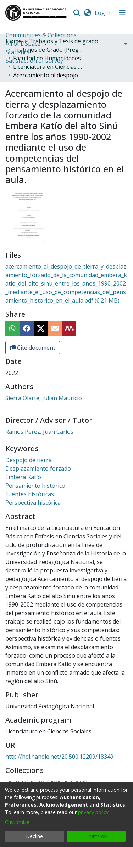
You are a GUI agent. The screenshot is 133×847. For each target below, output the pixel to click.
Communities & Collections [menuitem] (41, 35)
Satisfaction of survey (34, 61)
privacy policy (93, 812)
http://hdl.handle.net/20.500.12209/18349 (59, 756)
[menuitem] (87, 13)
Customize (17, 822)
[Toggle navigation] (122, 13)
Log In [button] (103, 13)
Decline (34, 836)
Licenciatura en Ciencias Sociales (48, 67)
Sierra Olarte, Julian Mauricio (43, 398)
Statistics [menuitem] (17, 52)
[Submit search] (76, 13)
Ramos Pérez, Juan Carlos (39, 432)
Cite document (32, 347)
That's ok (96, 836)
